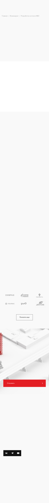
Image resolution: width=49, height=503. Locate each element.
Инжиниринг (14, 16)
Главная (5, 16)
